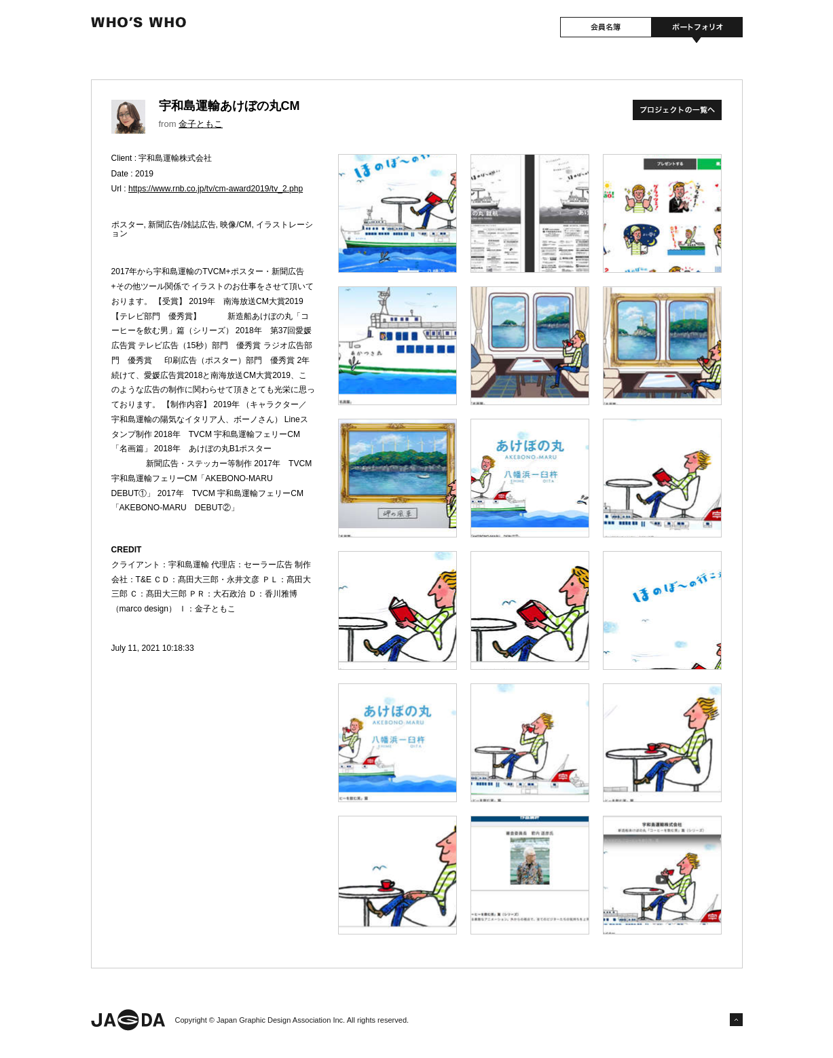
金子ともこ (201, 124)
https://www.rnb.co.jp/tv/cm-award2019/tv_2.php (215, 188)
